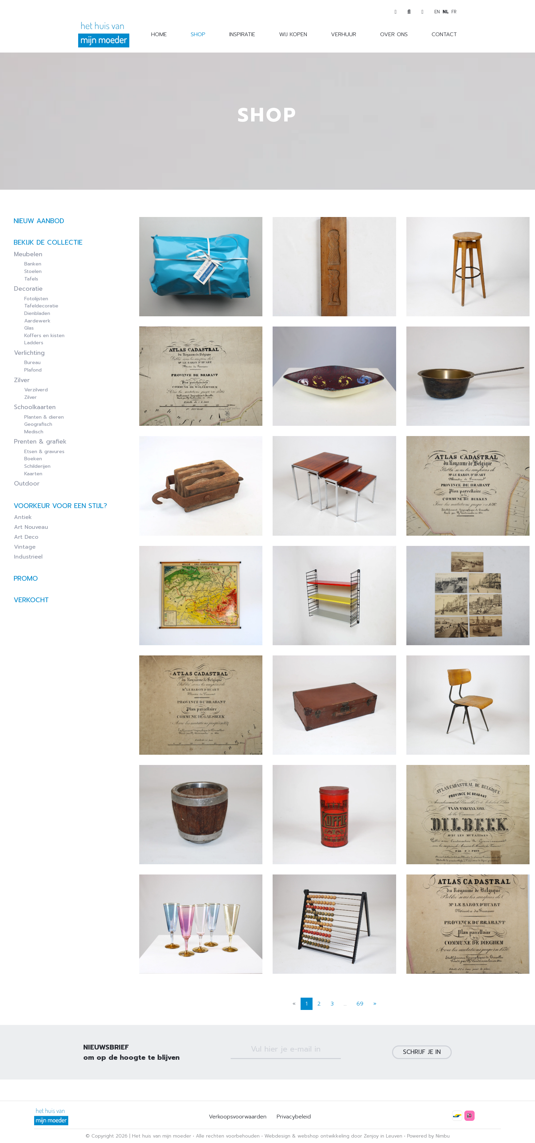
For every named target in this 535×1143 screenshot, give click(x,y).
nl (446, 12)
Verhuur (343, 34)
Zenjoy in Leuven (383, 1136)
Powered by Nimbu (428, 1136)
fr (454, 12)
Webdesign (277, 1136)
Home (159, 34)
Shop (198, 34)
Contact (444, 34)
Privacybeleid (294, 1117)
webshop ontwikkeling (323, 1136)
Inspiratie (242, 34)
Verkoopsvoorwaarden (237, 1117)
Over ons (394, 34)
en (437, 12)
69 (360, 1025)
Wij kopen (293, 34)
